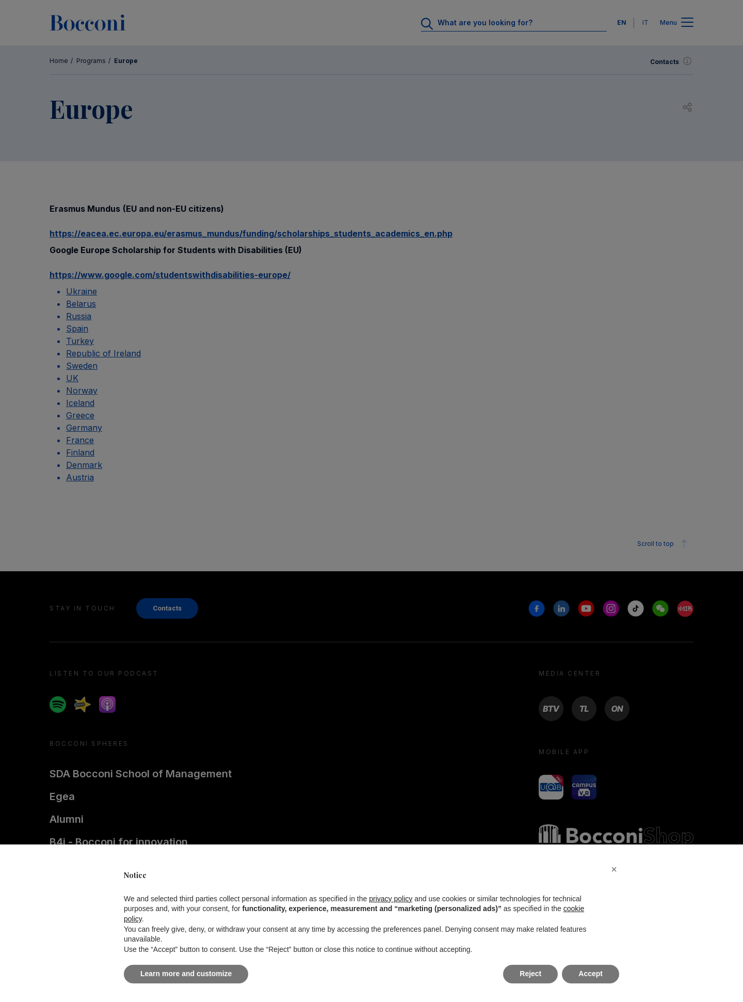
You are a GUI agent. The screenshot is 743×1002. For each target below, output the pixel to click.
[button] (614, 869)
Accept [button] (590, 973)
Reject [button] (530, 973)
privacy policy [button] (390, 899)
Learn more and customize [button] (186, 973)
